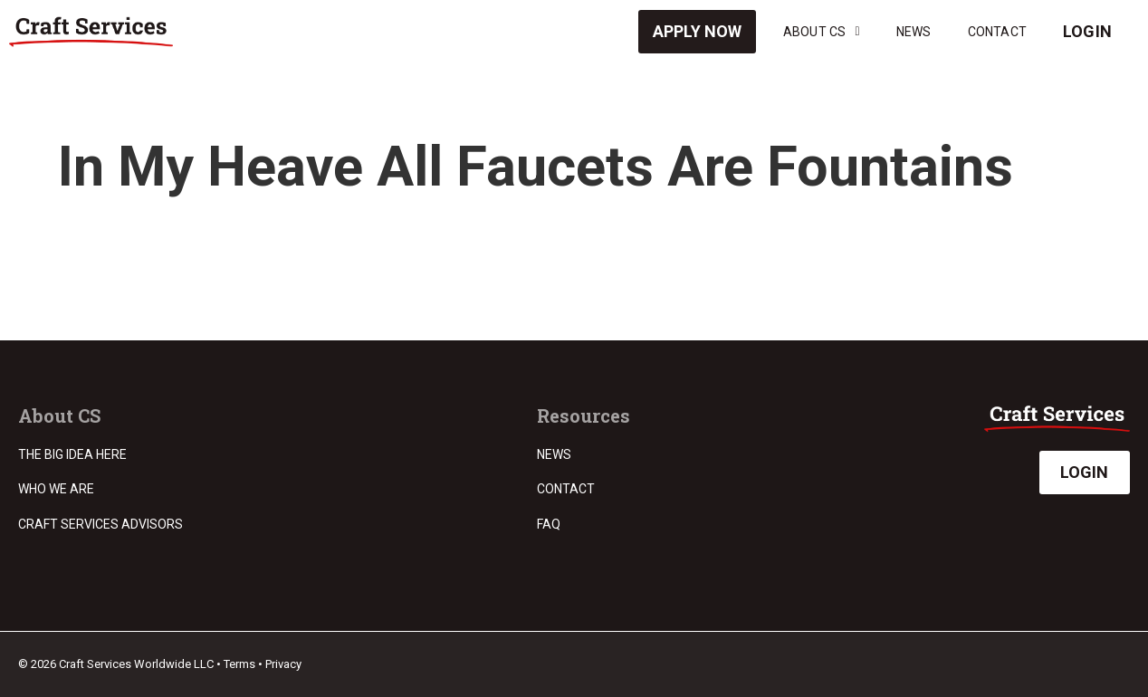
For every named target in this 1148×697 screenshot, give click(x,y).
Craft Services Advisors (100, 524)
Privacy (283, 664)
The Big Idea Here (72, 454)
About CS (821, 31)
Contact (997, 31)
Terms (239, 664)
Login (1087, 31)
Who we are (56, 489)
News (914, 31)
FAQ (548, 524)
